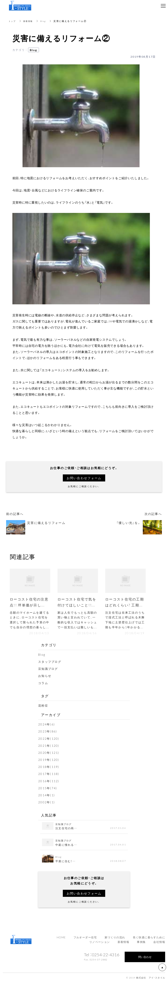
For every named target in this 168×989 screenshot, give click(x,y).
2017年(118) (49, 780)
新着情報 (30, 21)
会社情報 (159, 948)
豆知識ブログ (48, 675)
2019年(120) (49, 766)
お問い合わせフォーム (84, 478)
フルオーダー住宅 (85, 944)
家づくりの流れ (115, 944)
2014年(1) (46, 801)
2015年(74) (48, 794)
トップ (13, 21)
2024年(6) (46, 730)
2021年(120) (49, 752)
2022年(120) (49, 745)
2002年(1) (46, 808)
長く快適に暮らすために (149, 944)
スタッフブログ (50, 668)
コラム (43, 689)
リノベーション (99, 948)
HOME (61, 944)
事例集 (141, 948)
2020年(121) (49, 759)
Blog (46, 21)
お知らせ (45, 682)
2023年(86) (48, 738)
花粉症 (43, 712)
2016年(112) (49, 787)
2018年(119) (49, 773)
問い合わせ (145, 963)
